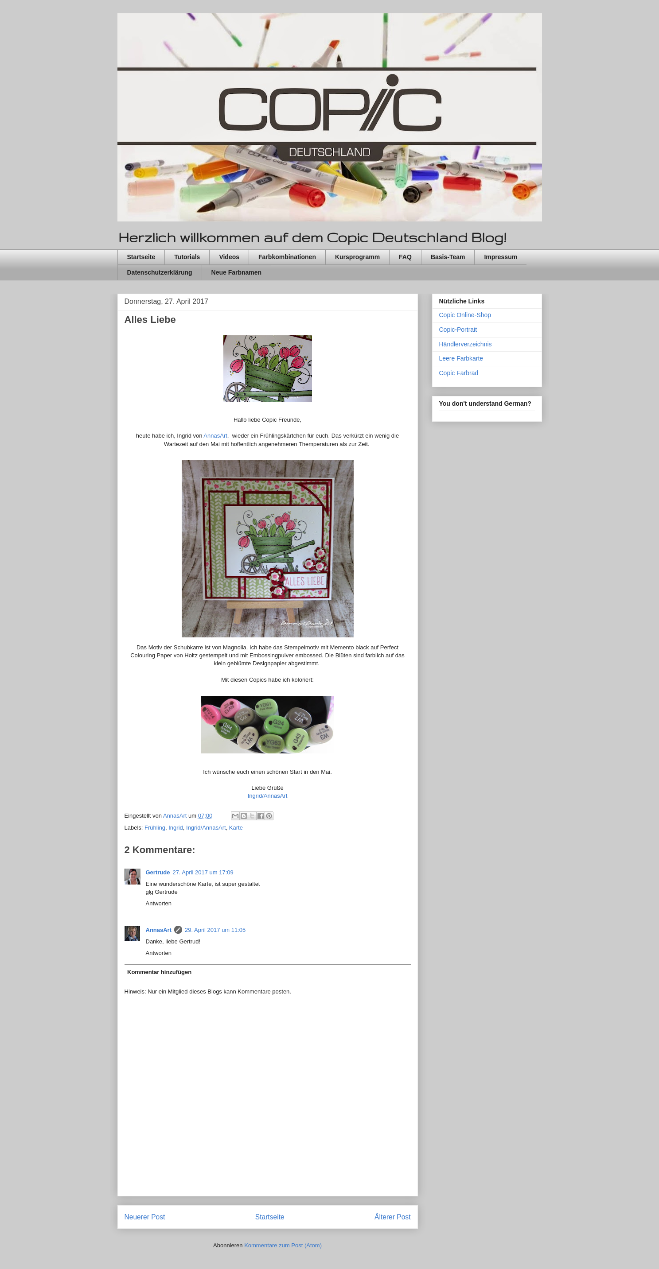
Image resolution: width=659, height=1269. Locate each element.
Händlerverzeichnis (465, 344)
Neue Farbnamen (236, 272)
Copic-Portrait (458, 329)
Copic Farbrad (459, 372)
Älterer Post (392, 1217)
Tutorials (187, 256)
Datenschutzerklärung (159, 272)
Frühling (154, 827)
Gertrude (158, 872)
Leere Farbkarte (461, 358)
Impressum (500, 256)
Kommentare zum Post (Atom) (283, 1245)
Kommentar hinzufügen (159, 972)
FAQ (405, 256)
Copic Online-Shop (465, 314)
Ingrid (175, 827)
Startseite (141, 256)
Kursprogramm (357, 256)
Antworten (159, 903)
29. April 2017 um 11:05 (215, 930)
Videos (229, 256)
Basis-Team (448, 256)
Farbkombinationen (287, 256)
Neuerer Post (145, 1217)
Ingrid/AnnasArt (268, 795)
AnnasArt (215, 435)
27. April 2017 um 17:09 (202, 872)
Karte (236, 827)
